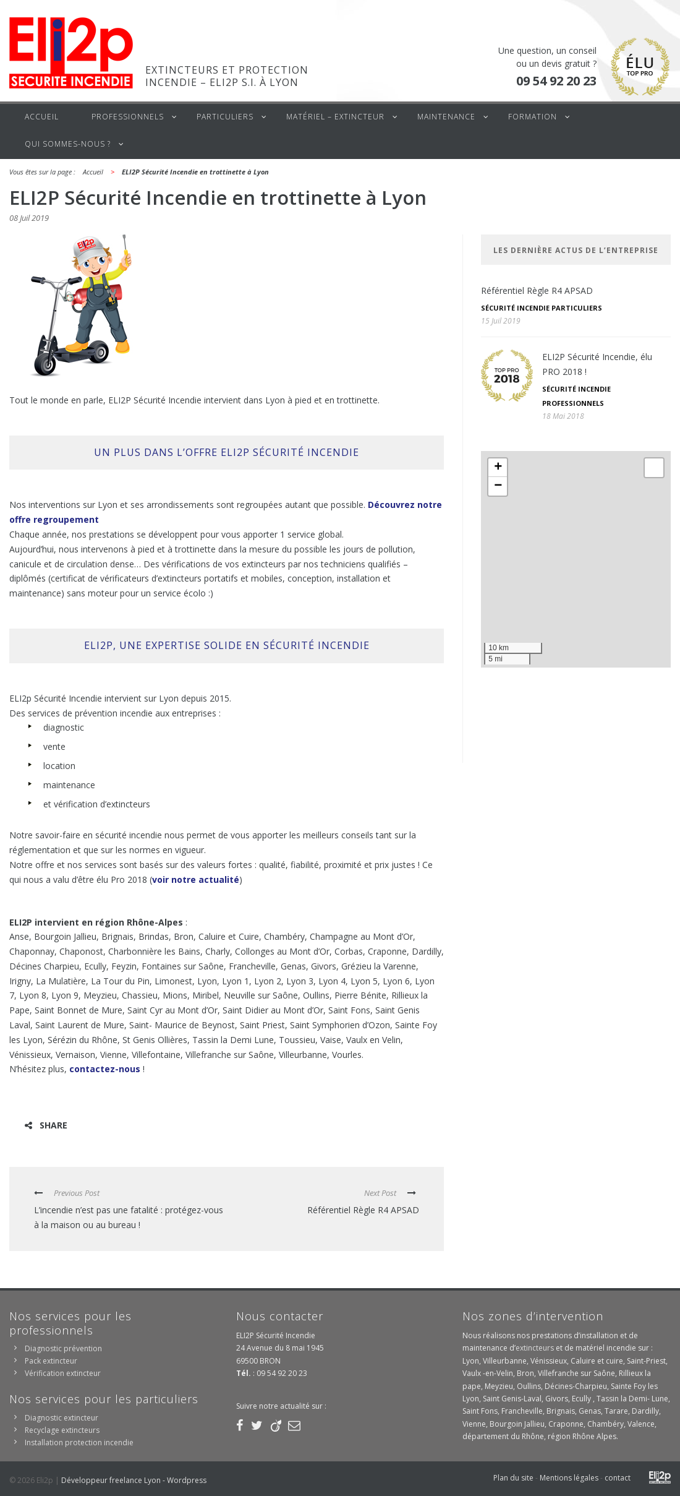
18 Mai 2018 (563, 416)
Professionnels (127, 116)
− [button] (498, 486)
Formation (532, 116)
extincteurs (535, 1348)
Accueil (42, 116)
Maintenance (446, 116)
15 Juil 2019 (501, 321)
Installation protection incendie (79, 1442)
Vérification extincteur (63, 1373)
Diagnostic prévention (63, 1348)
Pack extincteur (51, 1361)
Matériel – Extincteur (335, 116)
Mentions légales (569, 1477)
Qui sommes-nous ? (68, 144)
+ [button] (498, 467)
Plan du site (513, 1477)
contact (618, 1477)
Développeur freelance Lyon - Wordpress (133, 1480)
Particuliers (225, 116)
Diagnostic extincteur (61, 1417)
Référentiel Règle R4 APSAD (537, 290)
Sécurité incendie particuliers (541, 307)
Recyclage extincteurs (62, 1430)
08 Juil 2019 (29, 217)
